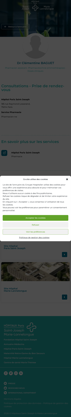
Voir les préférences (35, 232)
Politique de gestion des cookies (34, 237)
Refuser (35, 225)
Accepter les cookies (36, 218)
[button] (67, 179)
